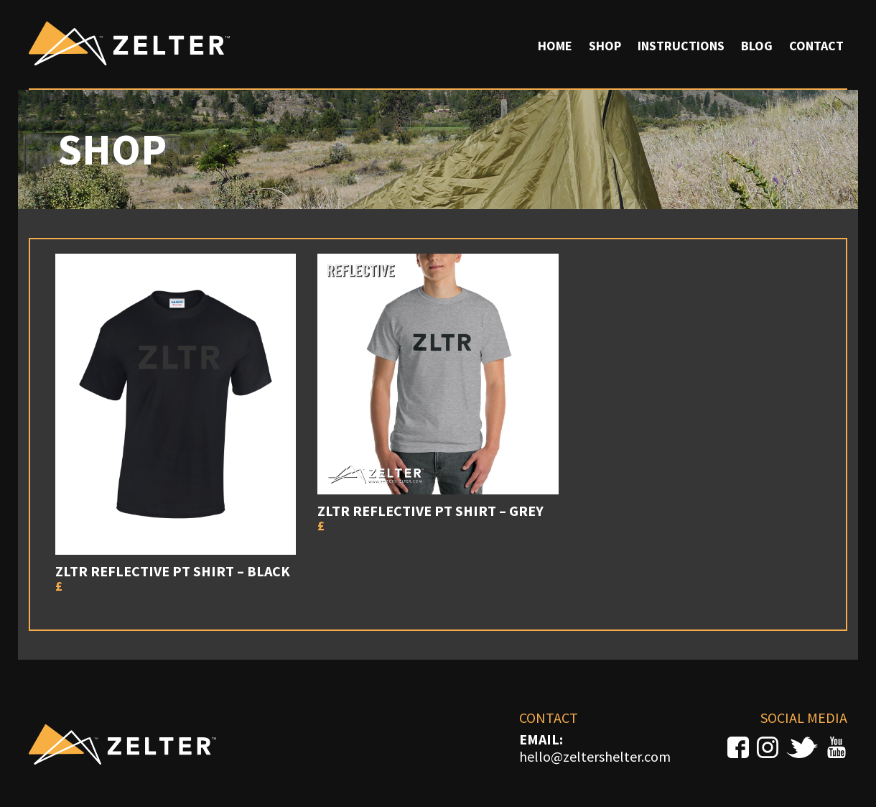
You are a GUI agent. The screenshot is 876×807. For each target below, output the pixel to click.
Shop (605, 45)
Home (555, 45)
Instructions (681, 45)
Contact (816, 45)
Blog (757, 45)
